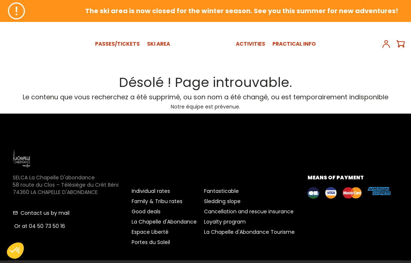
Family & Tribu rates (157, 201)
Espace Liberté (150, 232)
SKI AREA (158, 43)
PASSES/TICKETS (117, 43)
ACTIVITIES (250, 43)
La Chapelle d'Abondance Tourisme (249, 232)
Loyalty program (225, 221)
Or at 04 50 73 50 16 (39, 226)
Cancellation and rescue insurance (249, 211)
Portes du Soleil (151, 242)
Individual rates (151, 191)
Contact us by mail (41, 213)
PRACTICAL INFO (294, 43)
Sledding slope (222, 201)
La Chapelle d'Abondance (164, 221)
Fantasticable (221, 191)
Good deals (146, 211)
